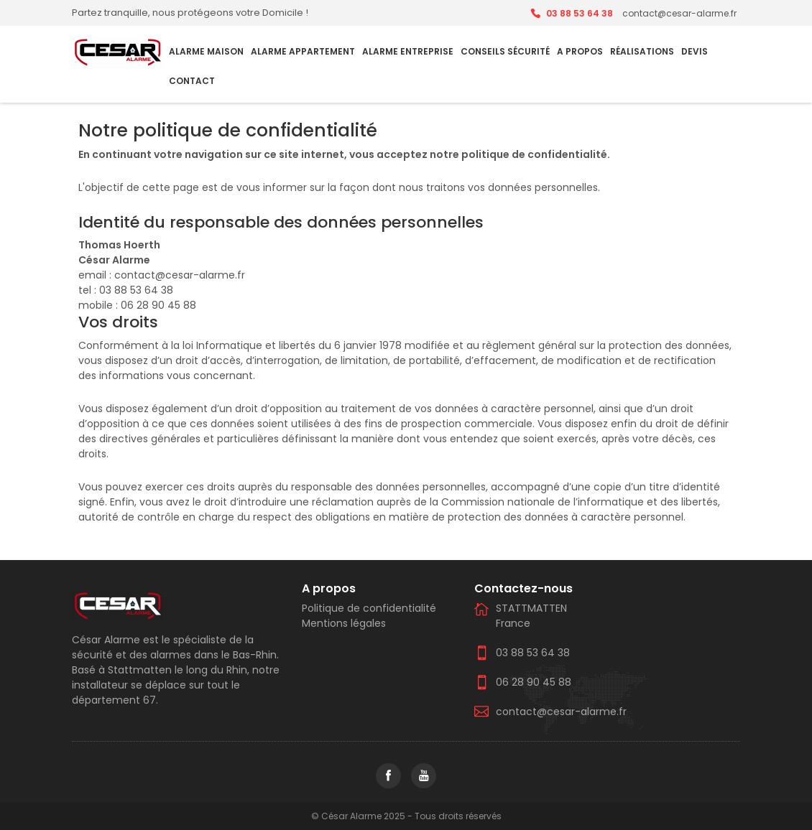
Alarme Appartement (303, 51)
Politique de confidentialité (369, 608)
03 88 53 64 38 (579, 13)
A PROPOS (580, 51)
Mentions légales (344, 623)
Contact (192, 81)
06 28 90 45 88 (533, 682)
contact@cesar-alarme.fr (561, 711)
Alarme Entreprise (407, 51)
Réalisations (642, 51)
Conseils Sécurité (505, 51)
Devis (694, 51)
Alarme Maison (206, 51)
